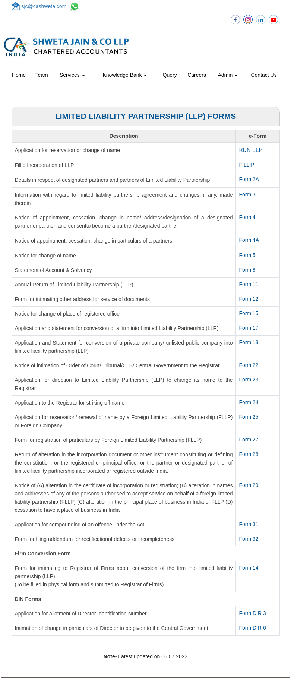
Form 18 (248, 342)
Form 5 (247, 255)
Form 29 (248, 485)
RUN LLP (250, 149)
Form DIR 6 (252, 628)
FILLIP (246, 165)
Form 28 (248, 454)
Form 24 (248, 402)
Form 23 (248, 380)
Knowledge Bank (125, 75)
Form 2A (249, 179)
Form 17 (248, 328)
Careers (196, 75)
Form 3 (247, 194)
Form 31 (248, 524)
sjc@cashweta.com (44, 6)
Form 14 (248, 568)
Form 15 (248, 313)
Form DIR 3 (252, 613)
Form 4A (249, 240)
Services (72, 75)
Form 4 (247, 217)
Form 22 (248, 365)
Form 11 (248, 284)
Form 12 (248, 299)
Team (41, 75)
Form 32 (248, 539)
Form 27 (248, 440)
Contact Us (263, 75)
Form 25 (248, 417)
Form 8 (247, 270)
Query (170, 75)
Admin (228, 75)
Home (19, 75)
